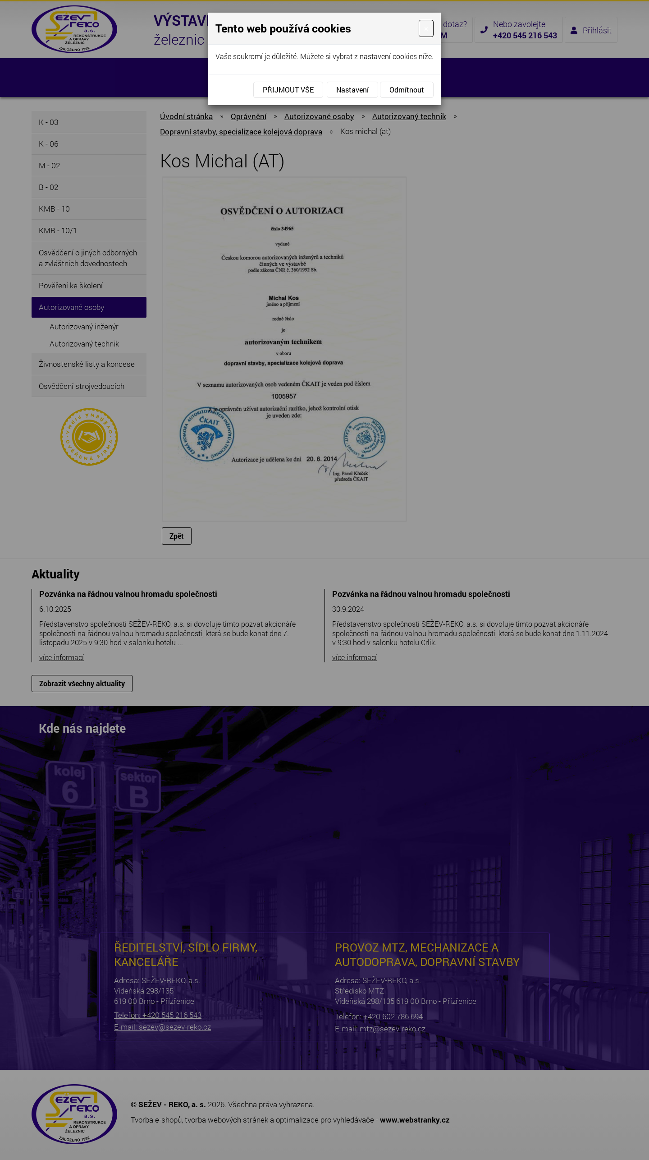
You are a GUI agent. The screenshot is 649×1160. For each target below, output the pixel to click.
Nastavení (352, 89)
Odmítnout (406, 89)
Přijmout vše (288, 89)
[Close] (426, 28)
